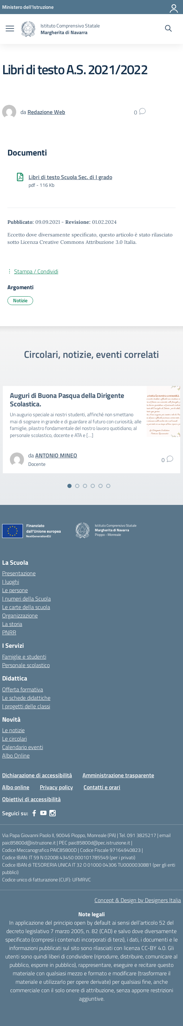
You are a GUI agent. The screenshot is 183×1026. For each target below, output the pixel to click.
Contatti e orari (102, 787)
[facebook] (34, 813)
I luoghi (10, 581)
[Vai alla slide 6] (108, 486)
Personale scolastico (26, 665)
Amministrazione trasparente (118, 775)
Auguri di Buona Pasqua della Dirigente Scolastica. (67, 399)
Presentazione (19, 573)
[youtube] (43, 813)
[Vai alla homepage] (28, 29)
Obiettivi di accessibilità (31, 799)
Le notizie (13, 730)
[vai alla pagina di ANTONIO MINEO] (56, 455)
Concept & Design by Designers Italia (137, 900)
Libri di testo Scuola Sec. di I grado (70, 177)
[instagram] (52, 813)
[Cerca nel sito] (168, 29)
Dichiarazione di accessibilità (37, 775)
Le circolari (14, 738)
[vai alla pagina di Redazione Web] (46, 112)
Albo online (15, 787)
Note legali (91, 914)
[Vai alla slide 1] (69, 486)
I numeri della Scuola (26, 598)
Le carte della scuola (26, 607)
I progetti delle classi (26, 706)
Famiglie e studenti (24, 656)
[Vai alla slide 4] (93, 486)
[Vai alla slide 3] (85, 486)
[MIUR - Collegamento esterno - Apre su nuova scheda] (28, 7)
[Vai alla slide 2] (77, 486)
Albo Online (16, 755)
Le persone (15, 590)
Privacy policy (56, 787)
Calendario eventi (22, 747)
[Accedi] (174, 7)
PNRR (9, 632)
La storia (12, 624)
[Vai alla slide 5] (100, 486)
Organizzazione (20, 615)
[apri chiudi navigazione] (10, 29)
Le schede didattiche (26, 698)
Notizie (20, 300)
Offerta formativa (22, 689)
